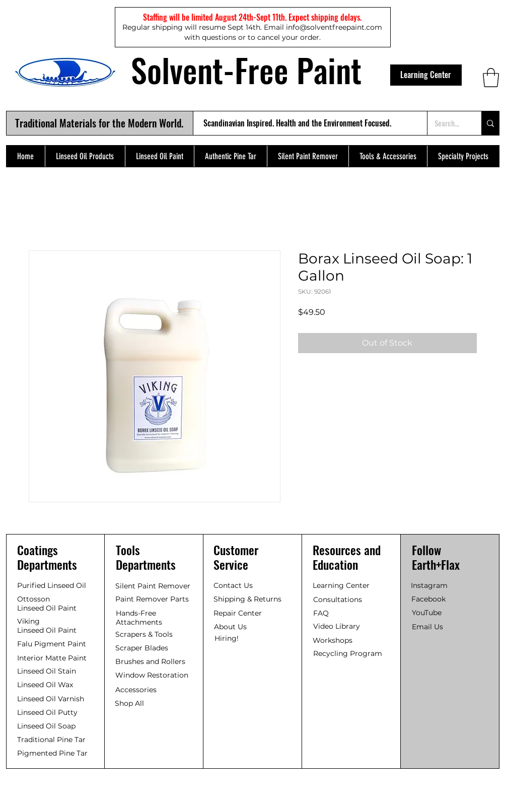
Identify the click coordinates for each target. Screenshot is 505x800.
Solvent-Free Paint (246, 69)
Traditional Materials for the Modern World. (99, 122)
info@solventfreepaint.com (334, 27)
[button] (491, 77)
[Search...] (447, 123)
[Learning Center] (426, 75)
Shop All (129, 703)
